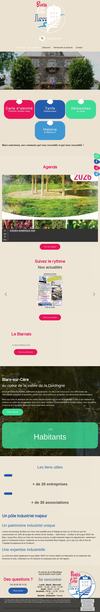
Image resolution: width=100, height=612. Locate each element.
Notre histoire (12, 412)
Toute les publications (25, 352)
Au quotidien (33, 48)
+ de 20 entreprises (50, 484)
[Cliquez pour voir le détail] (22, 231)
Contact (79, 48)
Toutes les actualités (50, 317)
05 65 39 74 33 (54, 38)
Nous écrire (18, 591)
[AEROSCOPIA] (50, 291)
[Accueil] (50, 16)
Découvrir (46, 48)
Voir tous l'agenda (50, 247)
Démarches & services (63, 48)
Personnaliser (87, 609)
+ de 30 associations (50, 502)
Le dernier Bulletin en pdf (21, 345)
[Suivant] (94, 294)
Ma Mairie (21, 48)
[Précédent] (6, 294)
